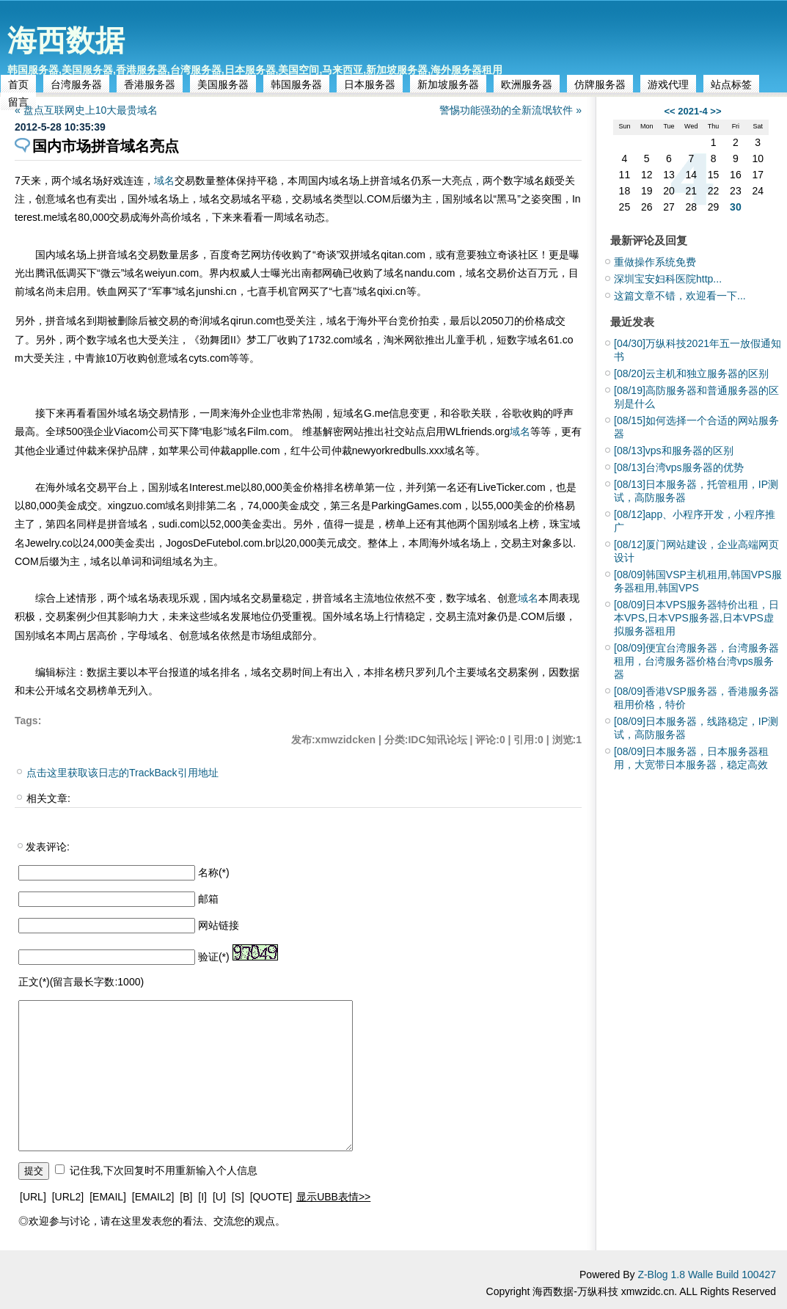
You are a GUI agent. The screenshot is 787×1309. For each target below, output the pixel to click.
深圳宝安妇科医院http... (668, 279)
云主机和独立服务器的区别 (691, 373)
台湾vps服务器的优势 (679, 467)
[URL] (33, 1197)
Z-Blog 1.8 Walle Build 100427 (706, 1274)
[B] (186, 1197)
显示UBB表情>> (333, 1197)
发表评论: (48, 847)
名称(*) (214, 872)
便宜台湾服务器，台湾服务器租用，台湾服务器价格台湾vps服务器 (696, 661)
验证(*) (214, 957)
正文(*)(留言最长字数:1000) (81, 982)
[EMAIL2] (153, 1197)
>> (715, 111)
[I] (202, 1197)
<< (669, 111)
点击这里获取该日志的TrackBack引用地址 (122, 773)
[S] (238, 1197)
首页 (18, 84)
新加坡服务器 (448, 84)
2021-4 (692, 111)
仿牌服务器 (600, 84)
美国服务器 (223, 84)
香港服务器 (149, 84)
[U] (219, 1197)
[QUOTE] (271, 1197)
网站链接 (218, 925)
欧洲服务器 (526, 84)
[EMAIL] (107, 1197)
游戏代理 (668, 84)
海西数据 (66, 40)
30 (736, 207)
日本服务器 (369, 84)
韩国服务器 (296, 84)
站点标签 (731, 84)
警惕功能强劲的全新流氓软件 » (510, 110)
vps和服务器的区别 (673, 450)
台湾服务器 (76, 84)
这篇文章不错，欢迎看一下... (680, 296)
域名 (164, 180)
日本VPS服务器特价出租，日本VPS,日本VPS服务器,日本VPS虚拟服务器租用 (696, 618)
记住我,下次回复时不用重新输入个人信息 (163, 1170)
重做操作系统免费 (655, 262)
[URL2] (68, 1197)
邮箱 (208, 899)
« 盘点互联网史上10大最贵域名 (86, 110)
